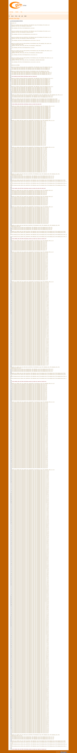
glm (19, 16)
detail (25, 16)
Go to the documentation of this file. (16, 20)
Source (12, 16)
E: (9, 16)
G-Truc (16, 16)
